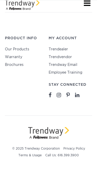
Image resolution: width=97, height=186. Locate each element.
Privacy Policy (74, 148)
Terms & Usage (30, 155)
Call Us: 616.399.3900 (62, 155)
